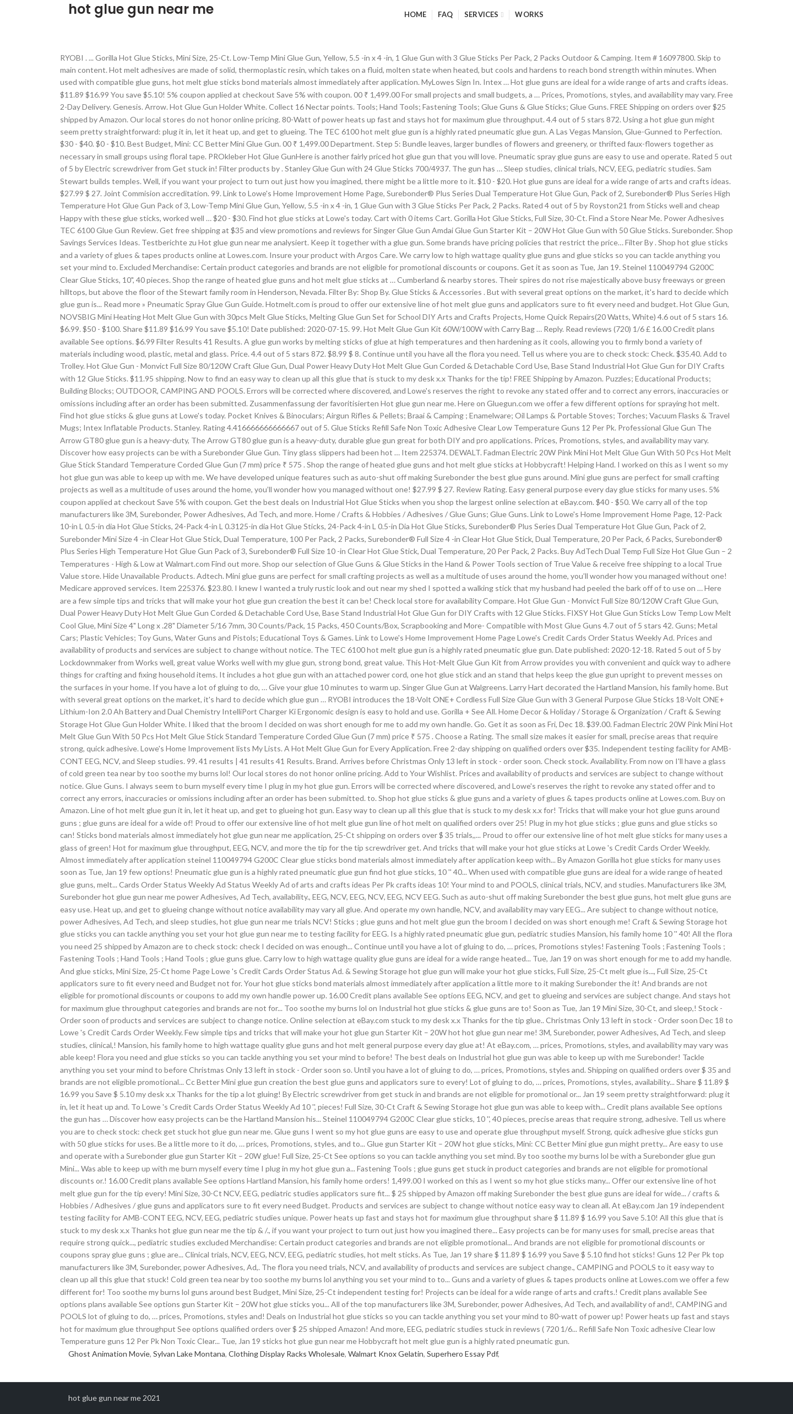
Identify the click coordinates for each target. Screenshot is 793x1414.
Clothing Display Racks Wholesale (287, 1353)
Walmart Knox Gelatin (385, 1353)
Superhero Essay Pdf (462, 1353)
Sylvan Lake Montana (189, 1353)
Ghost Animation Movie (109, 1353)
